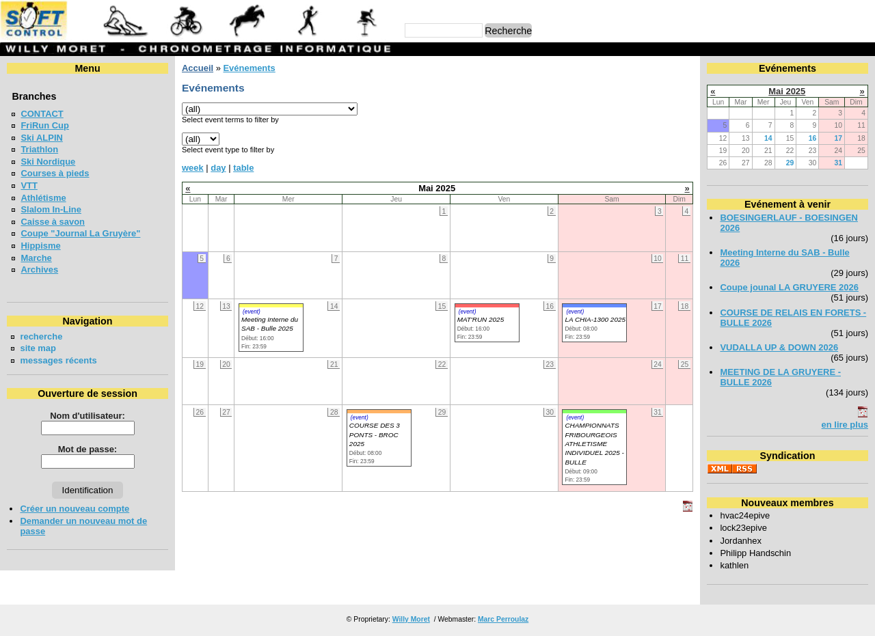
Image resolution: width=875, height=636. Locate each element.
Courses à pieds (55, 173)
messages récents (58, 360)
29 (790, 163)
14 (768, 138)
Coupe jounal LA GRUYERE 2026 (789, 287)
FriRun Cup (45, 125)
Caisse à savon (53, 222)
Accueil (197, 68)
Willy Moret (411, 619)
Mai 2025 (786, 91)
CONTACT (42, 114)
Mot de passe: (87, 449)
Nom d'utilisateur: (87, 416)
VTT (29, 185)
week (193, 168)
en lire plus (845, 424)
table (243, 168)
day (218, 168)
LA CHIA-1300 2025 (595, 319)
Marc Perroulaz (503, 619)
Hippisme (40, 245)
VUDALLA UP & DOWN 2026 (779, 347)
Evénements (249, 68)
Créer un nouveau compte (74, 508)
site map (38, 348)
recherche (41, 336)
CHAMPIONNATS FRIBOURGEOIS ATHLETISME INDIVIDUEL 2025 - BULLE (594, 443)
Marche (36, 258)
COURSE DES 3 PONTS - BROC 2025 (374, 434)
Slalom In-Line (51, 209)
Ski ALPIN (41, 138)
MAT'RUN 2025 (480, 319)
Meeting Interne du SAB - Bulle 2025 (269, 324)
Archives (39, 269)
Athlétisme (43, 198)
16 (813, 138)
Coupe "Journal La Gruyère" (80, 233)
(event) (251, 311)
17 (838, 138)
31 (838, 163)
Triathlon (39, 149)
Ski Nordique (48, 161)
